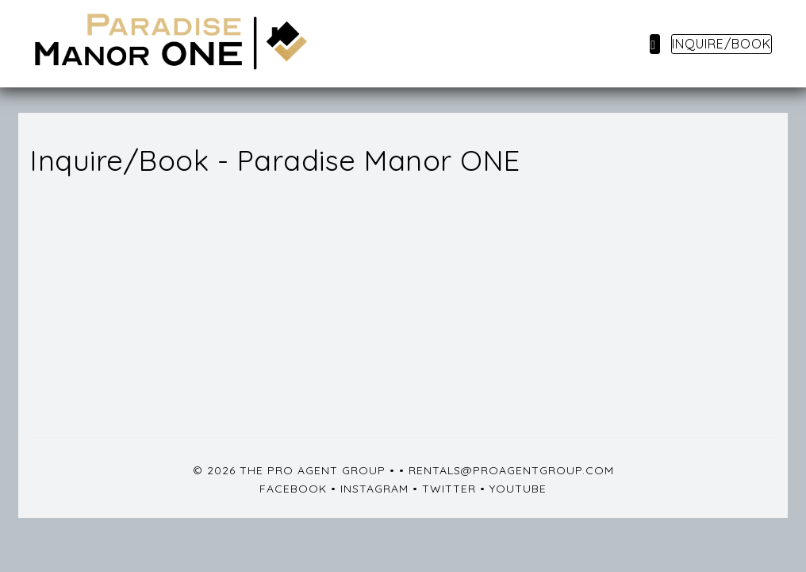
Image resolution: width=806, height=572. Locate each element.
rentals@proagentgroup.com (511, 470)
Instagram (374, 488)
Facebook (293, 488)
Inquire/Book (721, 44)
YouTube (518, 488)
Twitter (449, 488)
